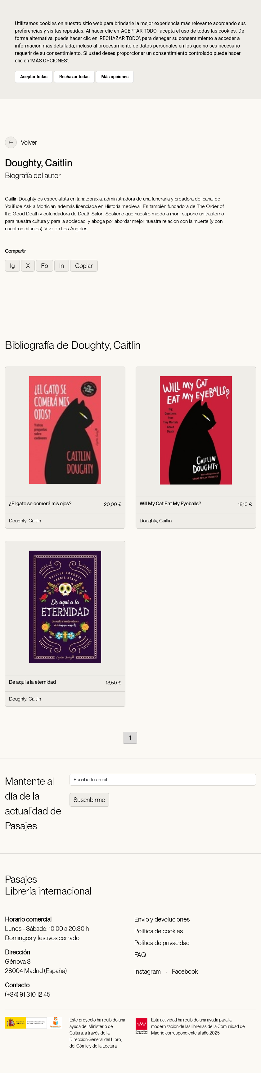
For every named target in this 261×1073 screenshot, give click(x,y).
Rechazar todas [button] (74, 76)
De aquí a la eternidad (32, 682)
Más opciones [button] (114, 76)
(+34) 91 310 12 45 (27, 994)
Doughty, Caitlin (25, 521)
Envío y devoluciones (162, 919)
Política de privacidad (162, 943)
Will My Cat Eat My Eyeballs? (170, 504)
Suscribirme (89, 800)
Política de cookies (158, 931)
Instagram (147, 971)
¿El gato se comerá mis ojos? (40, 504)
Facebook (185, 971)
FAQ (140, 954)
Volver (21, 143)
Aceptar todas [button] (33, 76)
